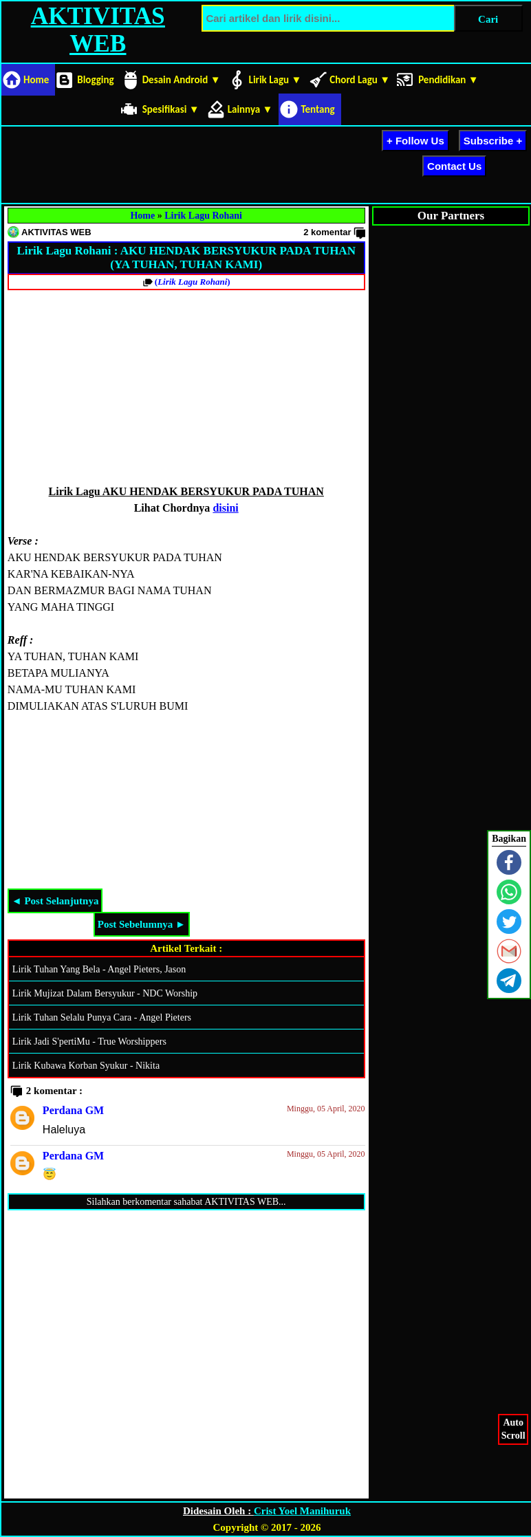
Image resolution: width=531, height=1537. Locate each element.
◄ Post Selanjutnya (55, 900)
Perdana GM (73, 1110)
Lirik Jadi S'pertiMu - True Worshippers (89, 1041)
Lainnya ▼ (250, 109)
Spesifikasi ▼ (170, 109)
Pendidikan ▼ (448, 80)
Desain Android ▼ (181, 80)
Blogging (95, 80)
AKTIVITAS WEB (98, 30)
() (192, 281)
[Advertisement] (253, 162)
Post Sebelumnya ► (142, 924)
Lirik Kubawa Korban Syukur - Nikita (86, 1065)
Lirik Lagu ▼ (275, 80)
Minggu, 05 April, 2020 (326, 1108)
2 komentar (327, 232)
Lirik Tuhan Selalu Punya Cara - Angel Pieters (101, 1017)
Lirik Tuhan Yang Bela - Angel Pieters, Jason (99, 969)
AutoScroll (513, 1427)
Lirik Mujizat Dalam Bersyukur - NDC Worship (104, 993)
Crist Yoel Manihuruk (302, 1510)
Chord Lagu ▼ (359, 80)
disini (225, 508)
